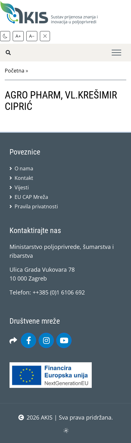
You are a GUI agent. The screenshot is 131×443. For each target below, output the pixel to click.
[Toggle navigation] (116, 52)
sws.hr (65, 430)
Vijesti (22, 187)
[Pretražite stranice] (8, 52)
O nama (24, 168)
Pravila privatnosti (36, 206)
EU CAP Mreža (31, 196)
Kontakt (24, 177)
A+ (18, 36)
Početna (14, 70)
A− (31, 36)
